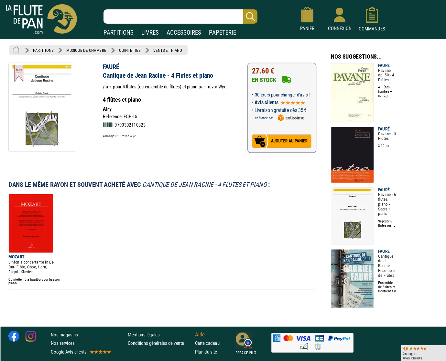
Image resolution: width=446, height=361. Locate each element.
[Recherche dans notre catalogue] (180, 16)
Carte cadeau (207, 343)
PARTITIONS (118, 32)
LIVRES (150, 32)
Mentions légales (143, 334)
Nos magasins (64, 334)
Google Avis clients (80, 352)
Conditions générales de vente (160, 343)
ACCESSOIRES (184, 32)
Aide (200, 335)
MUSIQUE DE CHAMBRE (86, 50)
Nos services (62, 343)
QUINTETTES (129, 50)
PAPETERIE (222, 32)
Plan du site (206, 352)
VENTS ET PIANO (167, 50)
